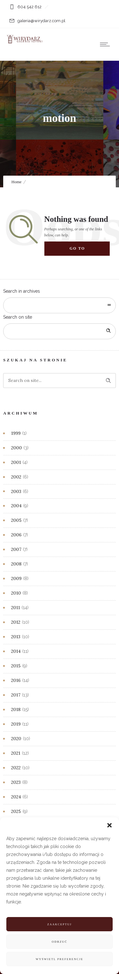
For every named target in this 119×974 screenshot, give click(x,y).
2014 (16, 651)
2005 (16, 520)
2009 (16, 578)
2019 (16, 724)
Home (16, 181)
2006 (16, 535)
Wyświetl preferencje (59, 959)
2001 (16, 462)
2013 (15, 637)
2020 (16, 738)
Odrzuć (59, 941)
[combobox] (59, 305)
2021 (15, 753)
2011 (15, 607)
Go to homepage (83, 251)
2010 (16, 593)
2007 (16, 549)
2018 (16, 709)
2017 (15, 695)
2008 (16, 564)
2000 (16, 448)
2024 (16, 797)
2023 (16, 782)
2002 (16, 477)
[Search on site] (59, 331)
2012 (15, 622)
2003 (16, 491)
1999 (16, 433)
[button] (109, 825)
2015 (16, 666)
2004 (16, 506)
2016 (16, 680)
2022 (16, 768)
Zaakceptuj (59, 924)
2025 (16, 811)
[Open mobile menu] (106, 44)
